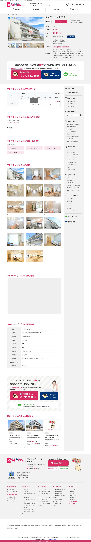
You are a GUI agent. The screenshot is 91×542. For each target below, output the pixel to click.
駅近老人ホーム (28, 497)
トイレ (9, 130)
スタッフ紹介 (70, 198)
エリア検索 (71, 88)
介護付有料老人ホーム (72, 103)
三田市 (16, 528)
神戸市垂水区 (45, 525)
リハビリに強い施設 (71, 131)
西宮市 (73, 525)
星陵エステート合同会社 (45, 541)
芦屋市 (77, 525)
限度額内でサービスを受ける (73, 187)
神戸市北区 (51, 525)
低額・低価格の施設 (71, 126)
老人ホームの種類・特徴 (72, 154)
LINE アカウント (72, 216)
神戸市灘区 (17, 525)
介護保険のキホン (71, 180)
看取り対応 (16, 122)
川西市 (13, 528)
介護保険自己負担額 (71, 162)
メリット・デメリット (72, 157)
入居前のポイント (71, 159)
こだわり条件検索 (73, 92)
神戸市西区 (65, 525)
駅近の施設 (69, 129)
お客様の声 (69, 201)
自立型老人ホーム (28, 509)
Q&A (68, 167)
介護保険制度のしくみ (72, 178)
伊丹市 (81, 525)
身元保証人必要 (65, 46)
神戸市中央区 (58, 525)
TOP (8, 14)
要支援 (55, 46)
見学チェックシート (71, 169)
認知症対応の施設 (71, 134)
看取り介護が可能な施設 (72, 141)
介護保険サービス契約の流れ (73, 185)
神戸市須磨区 (38, 525)
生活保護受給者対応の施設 (73, 136)
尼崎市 (69, 525)
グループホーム (70, 106)
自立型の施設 (70, 138)
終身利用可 (10, 122)
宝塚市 (9, 528)
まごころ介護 (53, 539)
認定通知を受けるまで (72, 152)
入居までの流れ (70, 150)
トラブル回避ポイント (72, 164)
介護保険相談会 (70, 182)
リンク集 (69, 203)
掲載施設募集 (71, 222)
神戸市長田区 (31, 525)
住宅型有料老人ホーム (72, 101)
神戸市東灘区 (10, 525)
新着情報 (69, 208)
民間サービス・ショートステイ (74, 190)
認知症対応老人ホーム (29, 503)
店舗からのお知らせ (71, 210)
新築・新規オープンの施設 (73, 124)
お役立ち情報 (70, 206)
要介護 (59, 46)
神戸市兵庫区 (24, 525)
